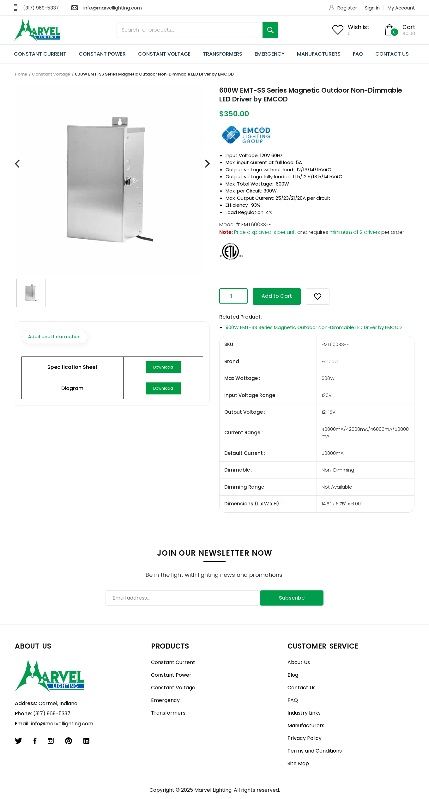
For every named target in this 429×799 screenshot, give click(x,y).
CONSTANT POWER (102, 54)
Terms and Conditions (314, 750)
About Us (298, 662)
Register (347, 7)
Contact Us (301, 687)
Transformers (168, 713)
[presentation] (17, 164)
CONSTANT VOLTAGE (164, 54)
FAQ (358, 54)
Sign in (372, 7)
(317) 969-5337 (41, 7)
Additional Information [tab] (54, 336)
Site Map (298, 763)
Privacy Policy (304, 738)
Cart (408, 27)
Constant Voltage (51, 74)
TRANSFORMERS (222, 54)
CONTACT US (392, 54)
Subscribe (292, 597)
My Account (401, 7)
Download (163, 367)
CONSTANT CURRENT (40, 54)
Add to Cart (277, 296)
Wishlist (358, 27)
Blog (292, 675)
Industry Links (304, 713)
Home (21, 74)
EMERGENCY (270, 54)
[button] (317, 296)
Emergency (165, 700)
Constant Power (171, 675)
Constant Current (173, 662)
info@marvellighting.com (112, 7)
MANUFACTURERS (319, 54)
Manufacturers (305, 725)
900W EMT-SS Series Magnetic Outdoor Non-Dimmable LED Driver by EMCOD (314, 327)
